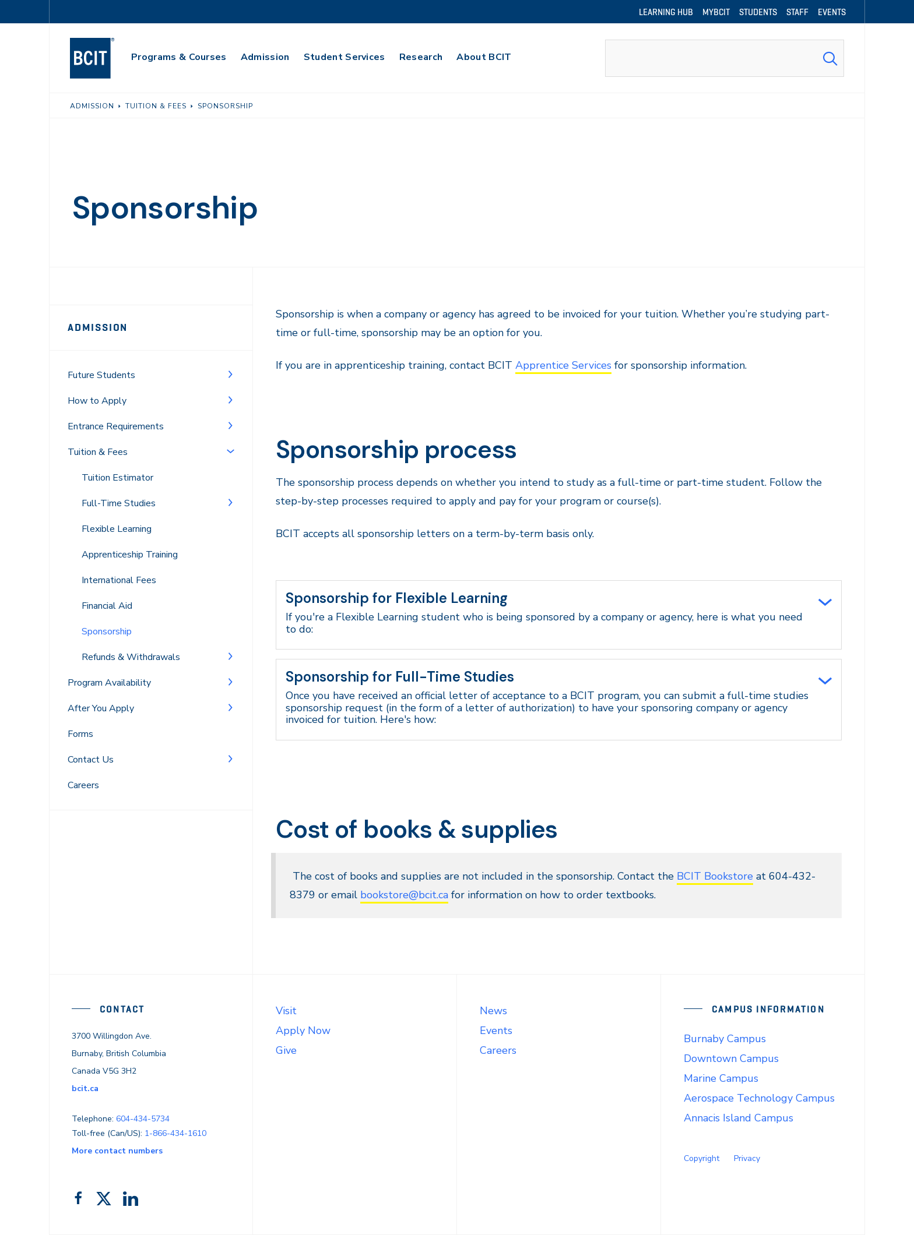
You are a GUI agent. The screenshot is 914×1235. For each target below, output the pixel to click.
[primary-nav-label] (178, 58)
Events (496, 1031)
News (493, 1011)
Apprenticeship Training (130, 554)
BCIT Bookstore (715, 876)
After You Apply (101, 708)
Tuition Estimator (117, 477)
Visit (286, 1011)
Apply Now (303, 1031)
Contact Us (91, 759)
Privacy (747, 1158)
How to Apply (97, 400)
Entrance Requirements (116, 426)
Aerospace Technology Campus (759, 1098)
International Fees (119, 580)
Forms (80, 734)
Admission (98, 327)
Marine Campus (721, 1078)
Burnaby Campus (725, 1039)
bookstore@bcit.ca (404, 895)
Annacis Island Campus (738, 1118)
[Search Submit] (830, 58)
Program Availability (109, 682)
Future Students (101, 375)
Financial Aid (107, 605)
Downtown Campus (731, 1058)
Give (286, 1050)
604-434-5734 (143, 1118)
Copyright (701, 1158)
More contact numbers (117, 1150)
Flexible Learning (117, 529)
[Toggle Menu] (230, 374)
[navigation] (103, 58)
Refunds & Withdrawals (131, 657)
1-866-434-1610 (175, 1133)
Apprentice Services (563, 365)
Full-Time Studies (119, 503)
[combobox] (724, 58)
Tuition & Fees (98, 452)
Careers (83, 785)
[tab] (559, 615)
